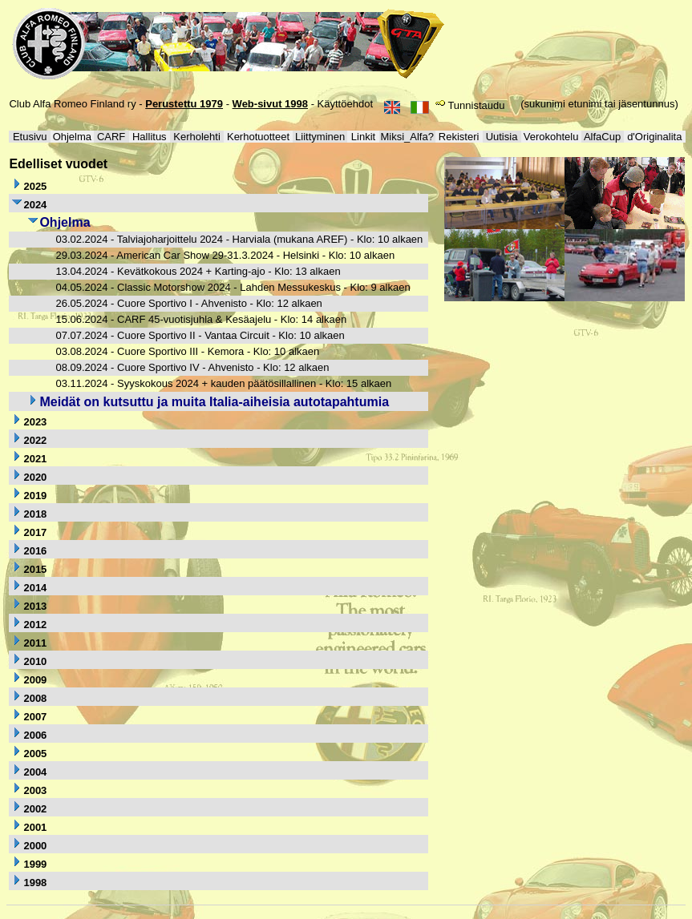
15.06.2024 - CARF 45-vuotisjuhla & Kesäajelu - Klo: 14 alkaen (200, 319)
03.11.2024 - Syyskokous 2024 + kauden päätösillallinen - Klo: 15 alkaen (223, 383)
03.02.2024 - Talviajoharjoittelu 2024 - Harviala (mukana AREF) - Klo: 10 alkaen (239, 239)
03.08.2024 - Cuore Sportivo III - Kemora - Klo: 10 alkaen (187, 351)
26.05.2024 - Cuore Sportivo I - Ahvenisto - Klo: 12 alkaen (188, 303)
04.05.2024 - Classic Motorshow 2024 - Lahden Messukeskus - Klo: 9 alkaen (232, 287)
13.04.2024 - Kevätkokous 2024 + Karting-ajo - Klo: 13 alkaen (197, 271)
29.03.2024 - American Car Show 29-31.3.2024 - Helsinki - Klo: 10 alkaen (225, 255)
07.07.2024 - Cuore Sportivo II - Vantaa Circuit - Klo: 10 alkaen (199, 335)
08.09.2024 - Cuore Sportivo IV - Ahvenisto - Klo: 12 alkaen (192, 367)
